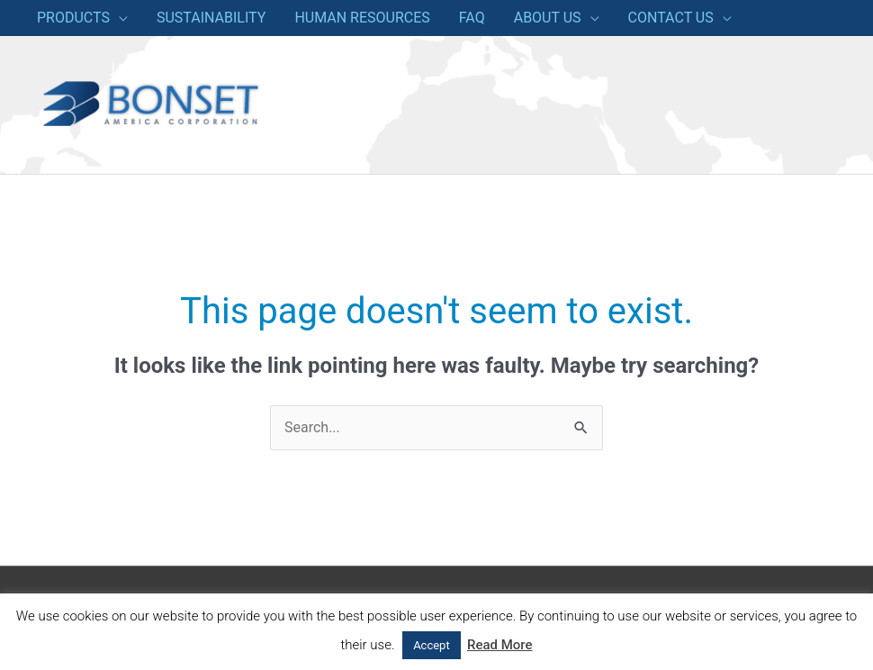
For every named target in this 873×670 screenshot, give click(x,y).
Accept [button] (431, 645)
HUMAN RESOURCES (361, 17)
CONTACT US (671, 17)
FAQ (472, 17)
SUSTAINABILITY (211, 17)
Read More (500, 645)
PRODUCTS (73, 17)
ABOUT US (547, 17)
